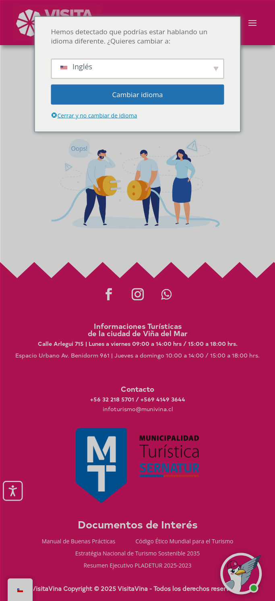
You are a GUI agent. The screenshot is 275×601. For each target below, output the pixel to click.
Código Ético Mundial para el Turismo (185, 542)
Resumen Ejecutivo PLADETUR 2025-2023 (137, 566)
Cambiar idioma (137, 94)
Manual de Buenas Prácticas (78, 542)
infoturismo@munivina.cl (138, 409)
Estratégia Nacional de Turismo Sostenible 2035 (137, 554)
